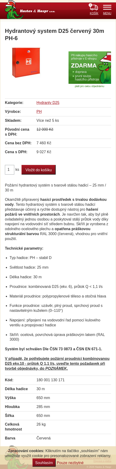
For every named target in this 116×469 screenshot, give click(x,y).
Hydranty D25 (47, 103)
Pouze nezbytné (70, 463)
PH (39, 112)
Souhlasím (44, 463)
